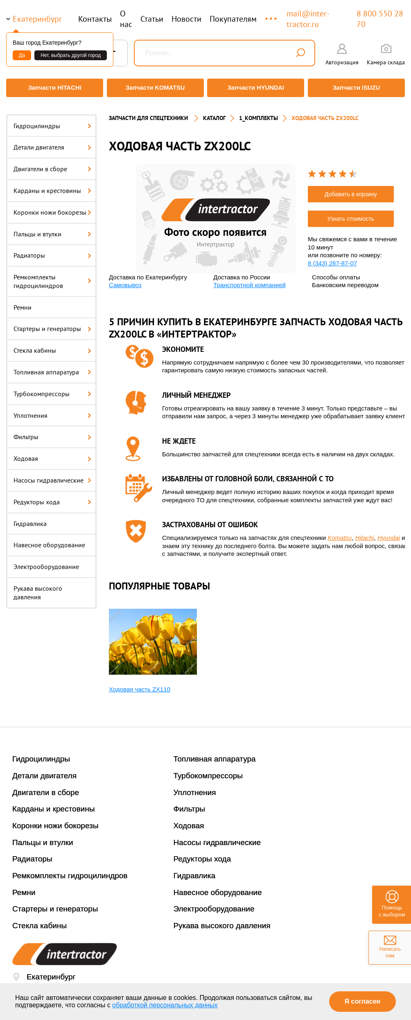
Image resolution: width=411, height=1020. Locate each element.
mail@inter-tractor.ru (308, 18)
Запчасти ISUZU (358, 88)
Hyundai (388, 533)
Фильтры (52, 432)
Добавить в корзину (351, 189)
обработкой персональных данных (165, 1005)
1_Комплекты (258, 113)
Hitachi (364, 533)
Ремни (23, 302)
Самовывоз (125, 280)
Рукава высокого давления (38, 588)
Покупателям (233, 19)
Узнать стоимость (350, 214)
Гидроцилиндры (52, 121)
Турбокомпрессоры (52, 389)
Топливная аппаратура (52, 367)
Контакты (95, 19)
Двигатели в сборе (52, 164)
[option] (216, 213)
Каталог (214, 113)
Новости (186, 19)
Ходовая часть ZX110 (139, 684)
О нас (126, 18)
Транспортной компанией (249, 280)
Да (22, 55)
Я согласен (362, 1001)
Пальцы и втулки (52, 229)
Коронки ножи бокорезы (52, 207)
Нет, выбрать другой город (71, 55)
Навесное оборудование (49, 540)
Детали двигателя (52, 142)
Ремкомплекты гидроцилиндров (52, 276)
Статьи (151, 19)
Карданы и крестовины (52, 185)
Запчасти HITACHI (53, 88)
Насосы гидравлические (52, 475)
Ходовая (52, 454)
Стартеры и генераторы (52, 324)
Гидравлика (30, 519)
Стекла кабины (52, 346)
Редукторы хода (52, 497)
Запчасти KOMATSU (154, 88)
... (271, 15)
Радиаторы (52, 251)
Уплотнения (52, 410)
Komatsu (339, 533)
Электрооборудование (46, 562)
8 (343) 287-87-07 (332, 258)
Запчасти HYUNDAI (256, 88)
